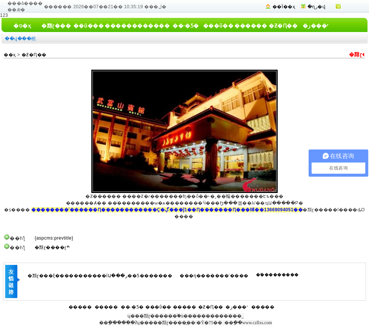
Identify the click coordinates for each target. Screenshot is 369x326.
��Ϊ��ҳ (283, 6)
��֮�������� (277, 275)
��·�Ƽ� (186, 26)
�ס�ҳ (22, 26)
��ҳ (10, 54)
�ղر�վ (317, 6)
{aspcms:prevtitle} (54, 238)
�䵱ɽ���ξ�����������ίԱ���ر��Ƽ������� (100, 275)
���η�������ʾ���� (214, 275)
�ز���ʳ (316, 26)
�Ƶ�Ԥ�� (283, 26)
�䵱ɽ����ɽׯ (52, 247)
